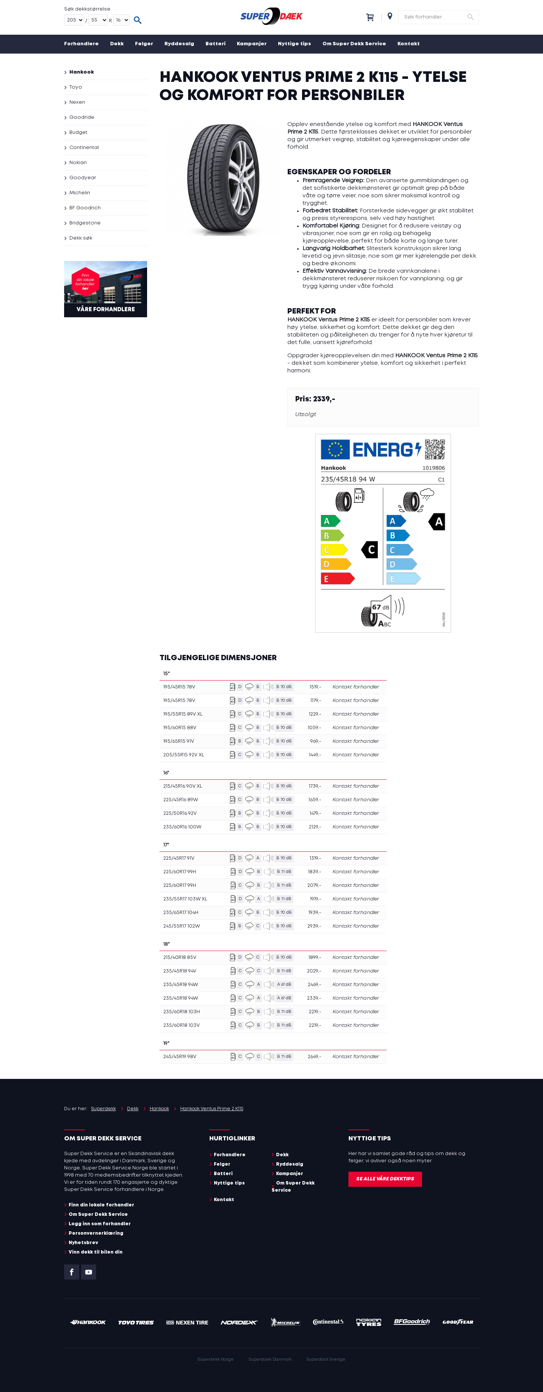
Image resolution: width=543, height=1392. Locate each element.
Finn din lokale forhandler (101, 1205)
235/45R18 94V (179, 971)
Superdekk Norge (216, 1359)
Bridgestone (85, 223)
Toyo (75, 87)
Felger (144, 44)
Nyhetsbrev (83, 1243)
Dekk (117, 44)
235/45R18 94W (180, 985)
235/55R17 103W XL (185, 899)
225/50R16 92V (180, 813)
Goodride (81, 117)
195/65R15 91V (178, 741)
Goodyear (82, 178)
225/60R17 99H (179, 872)
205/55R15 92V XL (183, 755)
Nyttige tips (294, 44)
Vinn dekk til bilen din (96, 1252)
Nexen (77, 102)
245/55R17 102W (181, 926)
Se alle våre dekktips (385, 1179)
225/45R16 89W (180, 800)
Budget (78, 133)
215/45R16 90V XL (182, 786)
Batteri (215, 44)
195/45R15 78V (179, 687)
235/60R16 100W (182, 827)
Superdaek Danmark (270, 1359)
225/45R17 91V (179, 858)
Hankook (81, 72)
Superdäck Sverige (326, 1359)
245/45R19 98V (179, 1057)
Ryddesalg (179, 44)
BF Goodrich (85, 208)
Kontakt (408, 44)
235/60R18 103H (181, 1012)
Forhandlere (81, 44)
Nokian (78, 163)
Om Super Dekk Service (354, 44)
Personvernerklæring (96, 1233)
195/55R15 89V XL (182, 714)
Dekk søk (80, 238)
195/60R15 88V (179, 728)
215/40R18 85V (179, 958)
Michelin (79, 193)
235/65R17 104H (180, 913)
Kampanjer (252, 44)
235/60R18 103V (181, 1025)
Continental (84, 148)
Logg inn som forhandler (100, 1224)
